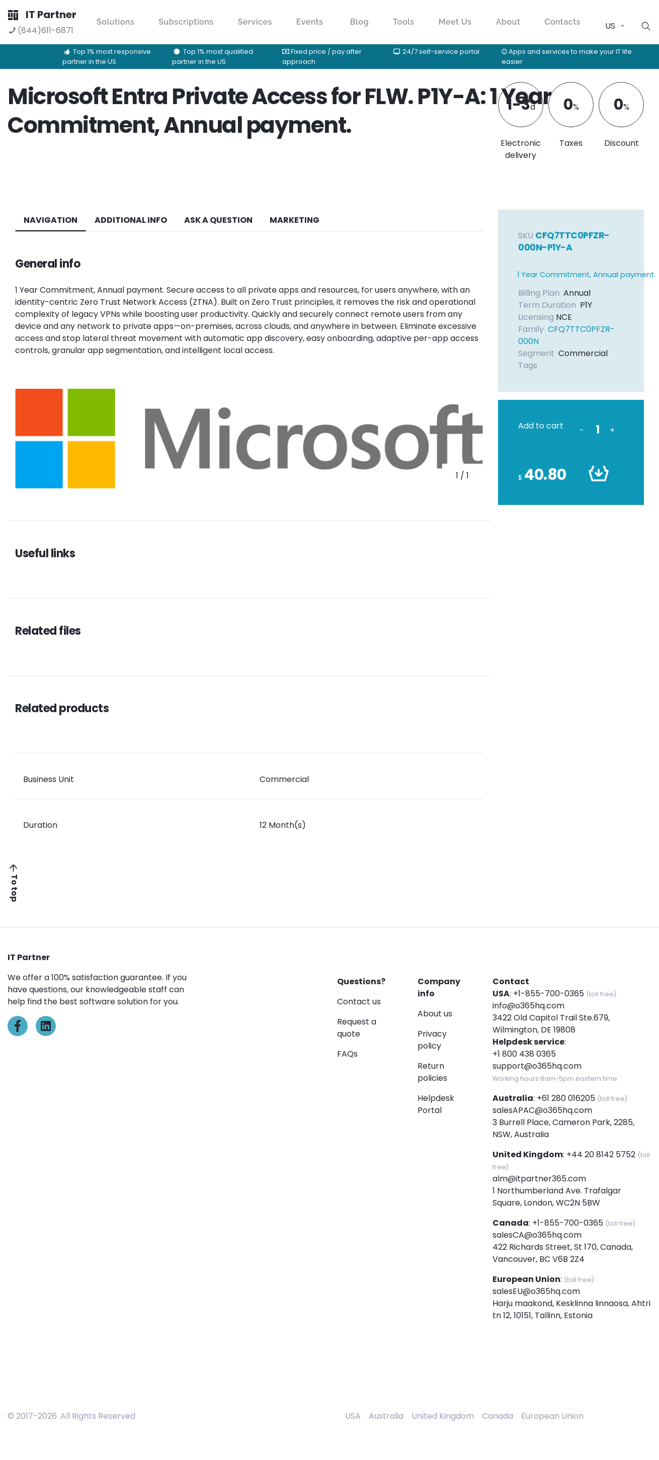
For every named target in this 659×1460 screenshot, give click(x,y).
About (508, 22)
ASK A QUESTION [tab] (218, 220)
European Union (552, 1416)
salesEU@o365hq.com (536, 1291)
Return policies (432, 1072)
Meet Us (455, 22)
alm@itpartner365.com (539, 1178)
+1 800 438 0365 (524, 1054)
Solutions (115, 22)
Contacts (562, 22)
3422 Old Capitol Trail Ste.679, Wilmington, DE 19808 (551, 1024)
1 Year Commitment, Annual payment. (586, 275)
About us (435, 1013)
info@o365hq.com (528, 1005)
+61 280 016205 (566, 1098)
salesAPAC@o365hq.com (542, 1110)
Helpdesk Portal (436, 1104)
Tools (404, 22)
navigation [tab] (50, 220)
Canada (497, 1416)
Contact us (359, 1001)
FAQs (347, 1054)
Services (255, 22)
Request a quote (356, 1028)
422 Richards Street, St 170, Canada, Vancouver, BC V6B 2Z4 (562, 1253)
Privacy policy (432, 1040)
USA (353, 1416)
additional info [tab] (131, 220)
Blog (359, 22)
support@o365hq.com (537, 1066)
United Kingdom (442, 1416)
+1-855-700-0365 (548, 993)
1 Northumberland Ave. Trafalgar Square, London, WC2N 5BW (556, 1197)
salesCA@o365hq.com (537, 1235)
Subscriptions (185, 22)
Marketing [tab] (294, 220)
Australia (386, 1416)
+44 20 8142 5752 (600, 1154)
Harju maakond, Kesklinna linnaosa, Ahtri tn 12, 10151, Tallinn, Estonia (571, 1309)
